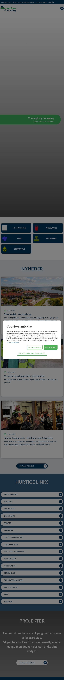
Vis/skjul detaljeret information (32, 353)
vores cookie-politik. (12, 342)
